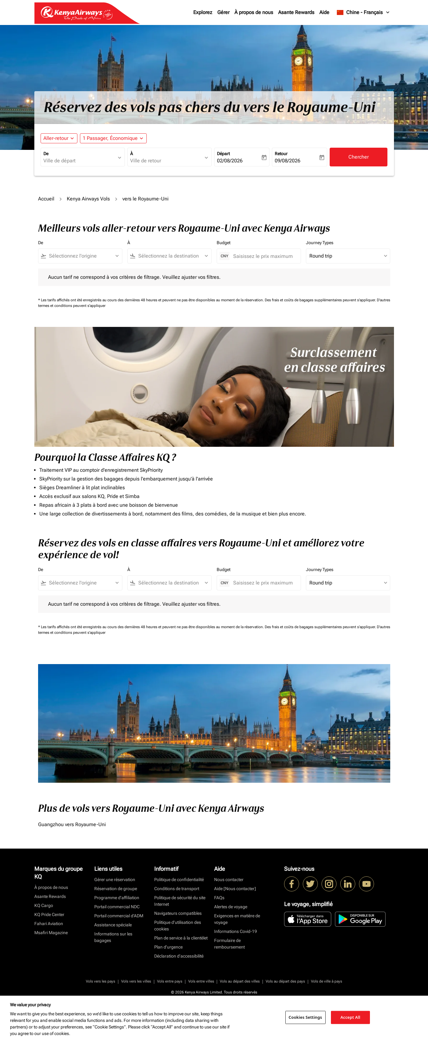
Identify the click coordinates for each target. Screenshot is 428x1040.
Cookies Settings (305, 1017)
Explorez (202, 12)
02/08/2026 (230, 161)
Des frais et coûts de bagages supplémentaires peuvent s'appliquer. (321, 300)
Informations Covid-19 (235, 931)
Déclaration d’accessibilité (179, 956)
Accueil (46, 199)
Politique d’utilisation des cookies (177, 925)
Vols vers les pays (100, 981)
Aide (324, 12)
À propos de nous (253, 12)
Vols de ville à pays (326, 981)
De (45, 153)
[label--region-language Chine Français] (363, 12)
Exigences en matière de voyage (237, 919)
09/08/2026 (287, 161)
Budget (223, 242)
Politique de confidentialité (179, 879)
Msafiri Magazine (51, 932)
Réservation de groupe (115, 888)
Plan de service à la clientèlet (181, 937)
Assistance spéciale (113, 924)
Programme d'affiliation (116, 897)
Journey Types (319, 242)
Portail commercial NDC (117, 906)
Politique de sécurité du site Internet (179, 901)
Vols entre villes (201, 981)
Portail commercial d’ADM (118, 915)
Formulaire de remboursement (229, 943)
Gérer (223, 12)
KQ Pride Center (49, 914)
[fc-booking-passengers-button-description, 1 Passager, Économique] (110, 138)
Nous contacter (229, 879)
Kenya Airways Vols (88, 199)
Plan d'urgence (168, 946)
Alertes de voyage (230, 906)
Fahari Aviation (48, 923)
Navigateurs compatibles (178, 913)
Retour (281, 153)
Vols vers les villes (136, 981)
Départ (223, 153)
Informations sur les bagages (113, 937)
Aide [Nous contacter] (235, 888)
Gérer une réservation (114, 879)
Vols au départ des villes (240, 981)
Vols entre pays (169, 981)
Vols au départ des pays (285, 981)
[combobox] (79, 161)
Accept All (350, 1017)
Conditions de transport (176, 888)
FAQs (219, 897)
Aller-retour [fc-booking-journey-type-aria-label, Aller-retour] (55, 138)
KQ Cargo (43, 905)
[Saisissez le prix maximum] (264, 256)
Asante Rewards (296, 12)
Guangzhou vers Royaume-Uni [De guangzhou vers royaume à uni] (72, 824)
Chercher (358, 157)
